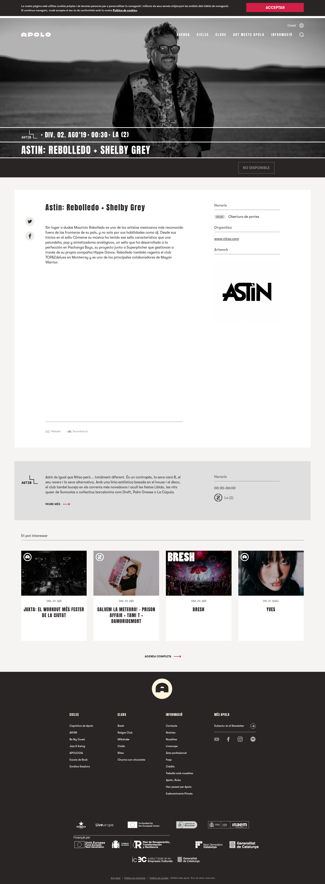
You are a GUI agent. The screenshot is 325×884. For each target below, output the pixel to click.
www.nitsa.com (226, 237)
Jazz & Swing (77, 744)
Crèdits (170, 764)
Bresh (121, 723)
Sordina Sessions (80, 764)
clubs (221, 32)
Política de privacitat (135, 876)
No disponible (256, 166)
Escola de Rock (79, 757)
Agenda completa (163, 654)
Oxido (121, 744)
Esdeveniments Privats (179, 791)
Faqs (169, 757)
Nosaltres (171, 737)
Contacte (171, 723)
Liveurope (172, 744)
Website (55, 429)
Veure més (57, 502)
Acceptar (275, 8)
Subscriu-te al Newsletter (229, 723)
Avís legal (115, 876)
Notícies (170, 730)
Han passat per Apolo (179, 784)
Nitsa (121, 750)
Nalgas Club (125, 730)
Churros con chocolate (131, 757)
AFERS (73, 730)
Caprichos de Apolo (81, 723)
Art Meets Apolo (249, 32)
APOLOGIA (76, 750)
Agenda (183, 32)
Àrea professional (176, 750)
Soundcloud (80, 429)
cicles (203, 32)
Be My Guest (77, 737)
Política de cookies (125, 10)
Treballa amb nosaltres (179, 771)
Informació (281, 32)
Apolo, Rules (173, 778)
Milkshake (123, 737)
